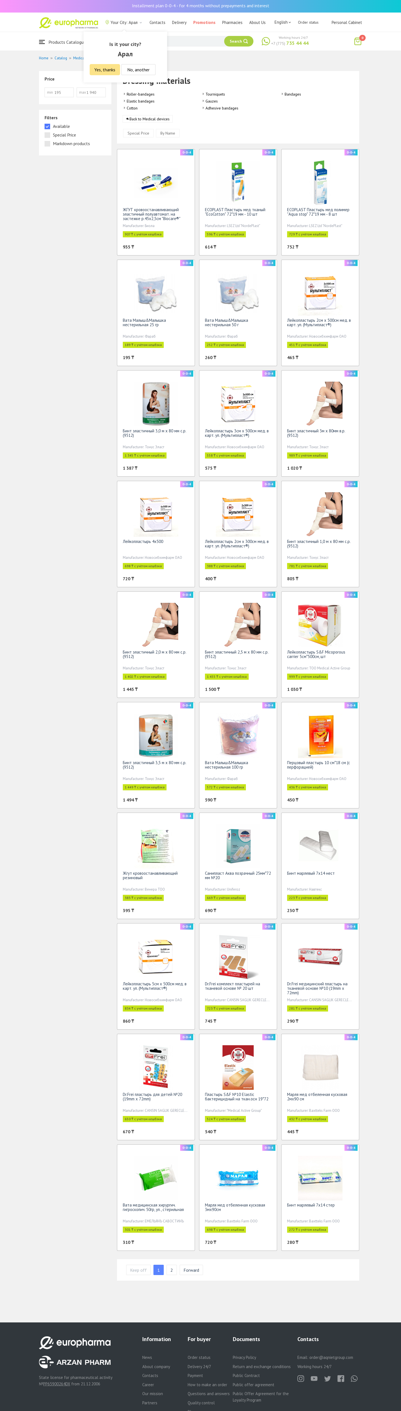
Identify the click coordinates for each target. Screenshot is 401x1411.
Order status (308, 22)
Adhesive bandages (222, 108)
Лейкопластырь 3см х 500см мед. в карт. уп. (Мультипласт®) (237, 435)
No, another (138, 69)
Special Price (138, 135)
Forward (191, 1272)
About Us (257, 22)
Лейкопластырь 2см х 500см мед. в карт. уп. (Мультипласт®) (319, 324)
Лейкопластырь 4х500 (143, 543)
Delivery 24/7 (199, 1366)
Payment (195, 1375)
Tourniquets (215, 94)
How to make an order (207, 1384)
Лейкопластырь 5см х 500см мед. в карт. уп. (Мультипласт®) (155, 988)
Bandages (293, 94)
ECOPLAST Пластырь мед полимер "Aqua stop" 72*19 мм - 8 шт (318, 214)
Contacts (157, 22)
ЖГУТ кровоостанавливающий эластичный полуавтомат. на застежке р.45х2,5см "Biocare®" (151, 216)
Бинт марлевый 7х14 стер (311, 1207)
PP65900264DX (56, 1383)
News (147, 1357)
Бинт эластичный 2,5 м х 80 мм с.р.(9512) (236, 656)
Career (148, 1384)
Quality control (201, 1402)
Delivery (179, 22)
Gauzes (212, 101)
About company (156, 1366)
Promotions (204, 22)
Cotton (132, 108)
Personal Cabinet (347, 22)
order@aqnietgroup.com (331, 1357)
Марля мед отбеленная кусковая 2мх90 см (317, 1098)
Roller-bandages (141, 94)
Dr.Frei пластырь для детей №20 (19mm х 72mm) (152, 1098)
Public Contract (246, 1375)
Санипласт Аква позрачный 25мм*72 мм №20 (238, 877)
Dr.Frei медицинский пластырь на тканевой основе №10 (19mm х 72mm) (317, 990)
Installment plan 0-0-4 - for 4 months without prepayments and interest (200, 5)
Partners (149, 1402)
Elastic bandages (141, 101)
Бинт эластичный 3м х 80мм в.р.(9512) (316, 435)
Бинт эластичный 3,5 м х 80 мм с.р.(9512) (154, 767)
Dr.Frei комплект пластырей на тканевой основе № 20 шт (232, 988)
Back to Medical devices (149, 120)
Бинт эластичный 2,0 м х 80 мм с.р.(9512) (154, 656)
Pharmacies (232, 22)
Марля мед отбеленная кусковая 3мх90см (235, 1209)
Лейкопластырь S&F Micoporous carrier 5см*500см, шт (316, 656)
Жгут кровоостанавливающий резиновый (150, 877)
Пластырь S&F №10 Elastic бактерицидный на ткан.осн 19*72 (236, 1098)
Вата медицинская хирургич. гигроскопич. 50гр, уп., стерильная (153, 1209)
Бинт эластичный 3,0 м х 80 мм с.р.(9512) (154, 435)
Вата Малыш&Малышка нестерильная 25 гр (144, 324)
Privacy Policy (244, 1357)
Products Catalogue (62, 42)
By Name (167, 135)
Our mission (152, 1393)
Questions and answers (209, 1393)
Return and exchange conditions (262, 1366)
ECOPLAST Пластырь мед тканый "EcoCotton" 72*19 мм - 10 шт (235, 214)
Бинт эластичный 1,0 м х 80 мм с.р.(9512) (319, 545)
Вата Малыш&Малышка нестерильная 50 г (226, 324)
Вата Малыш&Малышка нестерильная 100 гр (226, 767)
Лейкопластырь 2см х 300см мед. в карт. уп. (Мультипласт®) (237, 545)
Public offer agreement (253, 1384)
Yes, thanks (104, 69)
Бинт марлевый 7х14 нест (311, 875)
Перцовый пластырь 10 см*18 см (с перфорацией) (318, 767)
